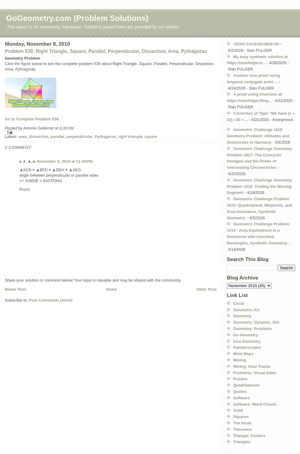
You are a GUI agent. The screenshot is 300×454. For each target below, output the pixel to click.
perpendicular (80, 136)
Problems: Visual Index (254, 373)
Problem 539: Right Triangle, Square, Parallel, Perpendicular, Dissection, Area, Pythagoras (106, 51)
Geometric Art (246, 310)
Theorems (242, 429)
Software (241, 398)
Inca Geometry (246, 341)
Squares (241, 416)
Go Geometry (245, 335)
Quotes (240, 391)
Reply (24, 189)
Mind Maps (243, 353)
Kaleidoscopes (247, 347)
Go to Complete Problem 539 (32, 119)
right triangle (130, 136)
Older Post (207, 289)
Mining (239, 360)
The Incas (242, 423)
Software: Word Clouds (254, 404)
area (23, 136)
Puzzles (240, 379)
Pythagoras (105, 136)
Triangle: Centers (249, 435)
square (151, 136)
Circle (238, 303)
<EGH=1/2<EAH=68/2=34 (256, 44)
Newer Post (15, 289)
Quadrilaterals (246, 385)
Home (111, 289)
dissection (38, 136)
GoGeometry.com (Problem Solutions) (77, 18)
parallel (57, 136)
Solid (238, 410)
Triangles (241, 441)
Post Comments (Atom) (51, 300)
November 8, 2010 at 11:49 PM (65, 161)
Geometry (242, 316)
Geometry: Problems (252, 328)
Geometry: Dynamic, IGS (256, 322)
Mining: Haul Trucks (252, 366)
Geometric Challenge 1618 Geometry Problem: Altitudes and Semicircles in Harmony (258, 136)
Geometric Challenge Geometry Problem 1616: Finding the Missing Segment (259, 186)
